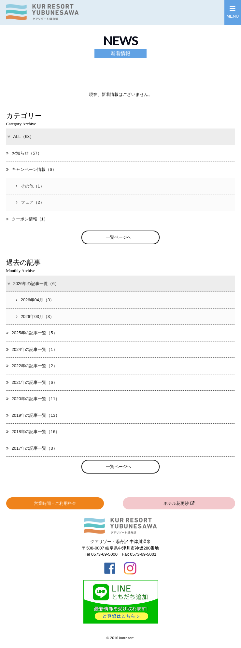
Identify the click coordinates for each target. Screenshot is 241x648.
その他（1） (30, 186)
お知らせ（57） (24, 153)
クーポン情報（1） (27, 219)
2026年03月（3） (35, 316)
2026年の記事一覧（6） (33, 283)
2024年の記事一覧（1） (31, 349)
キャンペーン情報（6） (31, 169)
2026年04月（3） (35, 299)
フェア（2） (30, 202)
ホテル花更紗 (178, 503)
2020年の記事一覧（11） (33, 398)
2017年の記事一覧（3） (31, 448)
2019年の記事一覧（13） (33, 415)
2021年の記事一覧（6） (31, 382)
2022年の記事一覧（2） (31, 365)
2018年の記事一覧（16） (33, 431)
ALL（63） (20, 136)
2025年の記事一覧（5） (31, 332)
